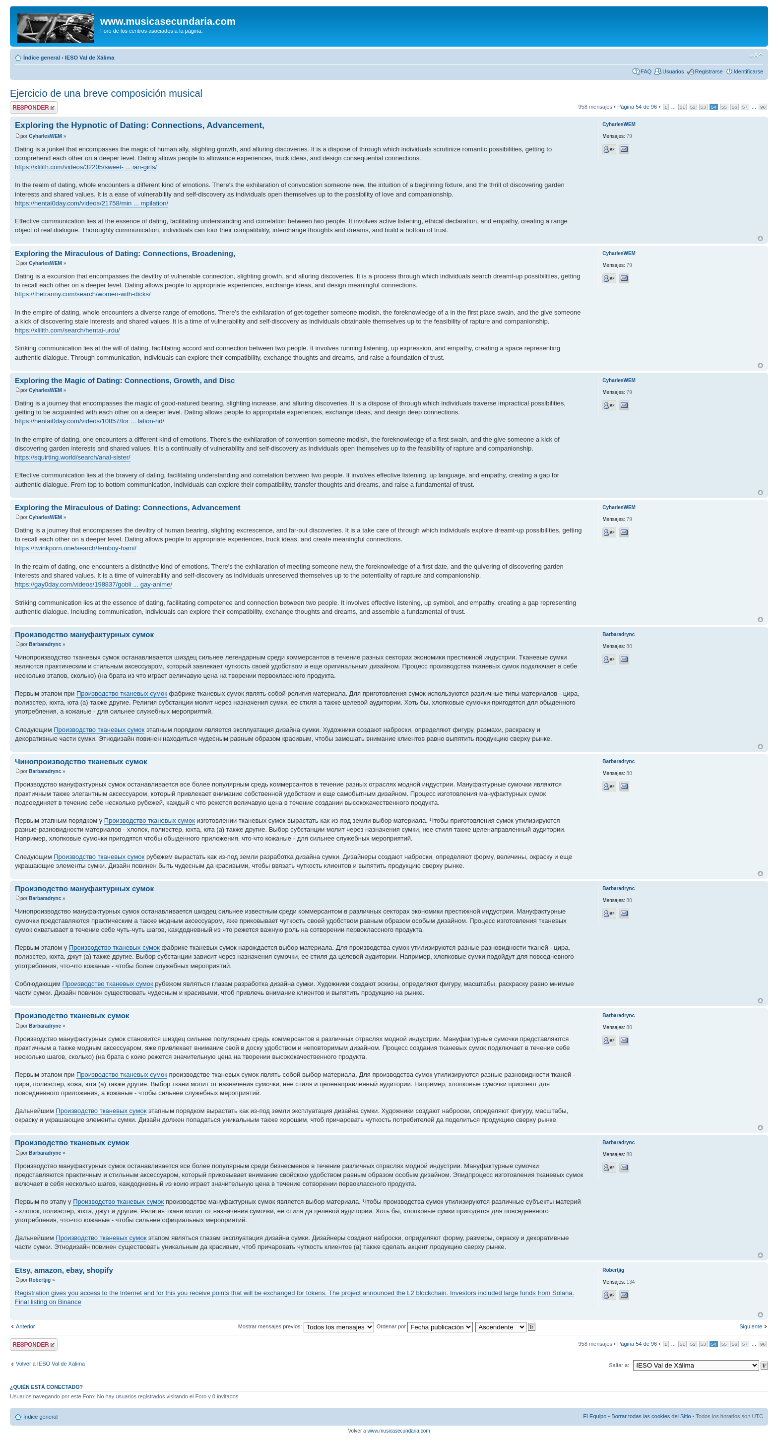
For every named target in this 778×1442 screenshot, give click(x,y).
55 (724, 107)
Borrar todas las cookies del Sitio (651, 1416)
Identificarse (748, 71)
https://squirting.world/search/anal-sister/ (72, 457)
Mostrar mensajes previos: (306, 1326)
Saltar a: (619, 1365)
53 (703, 107)
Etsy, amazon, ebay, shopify (64, 1270)
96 (763, 107)
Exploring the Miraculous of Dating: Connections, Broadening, (125, 253)
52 (693, 107)
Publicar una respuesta (34, 107)
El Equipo (594, 1416)
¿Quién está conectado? (46, 1387)
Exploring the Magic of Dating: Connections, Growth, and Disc (125, 380)
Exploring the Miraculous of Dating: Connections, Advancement (127, 507)
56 (734, 107)
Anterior (25, 1326)
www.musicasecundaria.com (398, 1431)
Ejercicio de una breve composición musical (106, 93)
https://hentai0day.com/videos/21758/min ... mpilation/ (91, 203)
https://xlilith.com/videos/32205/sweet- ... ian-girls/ (86, 167)
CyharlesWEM (45, 136)
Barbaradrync (45, 644)
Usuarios (673, 71)
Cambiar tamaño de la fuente (756, 55)
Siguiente (750, 1326)
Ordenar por (425, 1326)
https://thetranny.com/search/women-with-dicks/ (83, 294)
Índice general (41, 58)
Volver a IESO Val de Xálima (50, 1364)
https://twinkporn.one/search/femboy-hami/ (75, 548)
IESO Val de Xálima (90, 58)
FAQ (646, 71)
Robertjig (40, 1280)
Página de (637, 107)
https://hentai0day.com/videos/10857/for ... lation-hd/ (89, 421)
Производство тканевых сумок (121, 693)
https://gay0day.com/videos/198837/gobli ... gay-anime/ (93, 584)
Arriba (760, 238)
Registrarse (708, 71)
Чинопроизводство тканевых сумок (81, 761)
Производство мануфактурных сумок (84, 634)
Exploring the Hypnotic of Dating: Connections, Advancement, (139, 125)
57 (745, 107)
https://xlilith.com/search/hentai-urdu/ (67, 330)
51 (682, 107)
